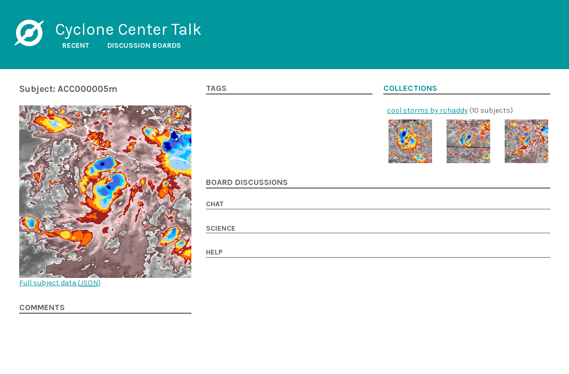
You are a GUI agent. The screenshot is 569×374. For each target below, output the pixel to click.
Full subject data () (60, 282)
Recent (75, 45)
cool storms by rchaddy (427, 110)
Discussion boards (144, 45)
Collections (410, 88)
